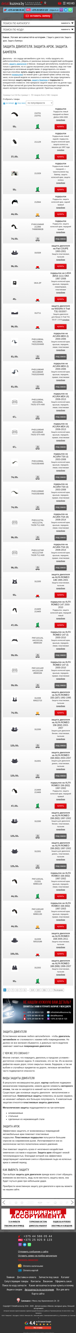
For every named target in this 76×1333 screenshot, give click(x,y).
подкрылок (60, 109)
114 (32, 990)
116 (44, 990)
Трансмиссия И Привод (14, 1225)
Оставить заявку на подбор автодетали (37, 1256)
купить (60, 126)
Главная (10, 1277)
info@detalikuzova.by (60, 1012)
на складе (10, 103)
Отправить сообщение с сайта (33, 1251)
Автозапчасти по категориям (39, 1289)
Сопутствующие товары (16, 1281)
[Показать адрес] (45, 3)
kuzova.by (12, 3)
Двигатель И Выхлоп (38, 1225)
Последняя (58, 990)
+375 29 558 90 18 (35, 1019)
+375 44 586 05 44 (16, 10)
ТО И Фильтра (14, 1221)
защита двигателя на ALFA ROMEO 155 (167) (60, 695)
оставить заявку (40, 15)
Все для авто (62, 1289)
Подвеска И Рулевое (62, 1221)
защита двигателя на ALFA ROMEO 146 (60, 577)
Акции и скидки (14, 1289)
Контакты (36, 1281)
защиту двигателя (17, 64)
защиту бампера (40, 80)
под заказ (21, 103)
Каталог (65, 1277)
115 (38, 990)
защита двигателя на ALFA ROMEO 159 (60, 936)
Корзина (59, 3)
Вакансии (48, 1281)
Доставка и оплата (26, 1277)
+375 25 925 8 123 (40, 10)
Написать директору (28, 1260)
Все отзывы (38, 1328)
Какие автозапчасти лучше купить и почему (51, 1285)
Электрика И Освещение (61, 1225)
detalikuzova (56, 1015)
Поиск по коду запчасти (14, 1285)
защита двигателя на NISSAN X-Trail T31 (60, 309)
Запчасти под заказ (49, 1277)
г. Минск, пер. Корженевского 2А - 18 (40, 1300)
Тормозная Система (38, 1221)
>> (50, 990)
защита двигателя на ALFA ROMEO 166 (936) (60, 963)
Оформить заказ (63, 1281)
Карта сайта (38, 1293)
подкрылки (17, 74)
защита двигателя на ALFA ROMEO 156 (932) (60, 722)
